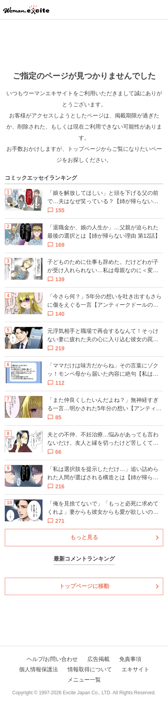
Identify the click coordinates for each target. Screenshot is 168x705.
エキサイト (135, 669)
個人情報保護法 (38, 669)
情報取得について (90, 669)
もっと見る (84, 537)
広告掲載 (98, 659)
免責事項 (130, 659)
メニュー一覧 (84, 679)
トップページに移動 (84, 586)
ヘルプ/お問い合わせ (52, 659)
